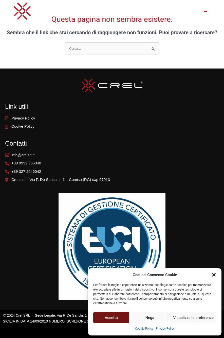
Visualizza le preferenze (193, 317)
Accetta (111, 317)
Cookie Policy (144, 328)
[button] (213, 274)
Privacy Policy (165, 328)
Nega (149, 317)
